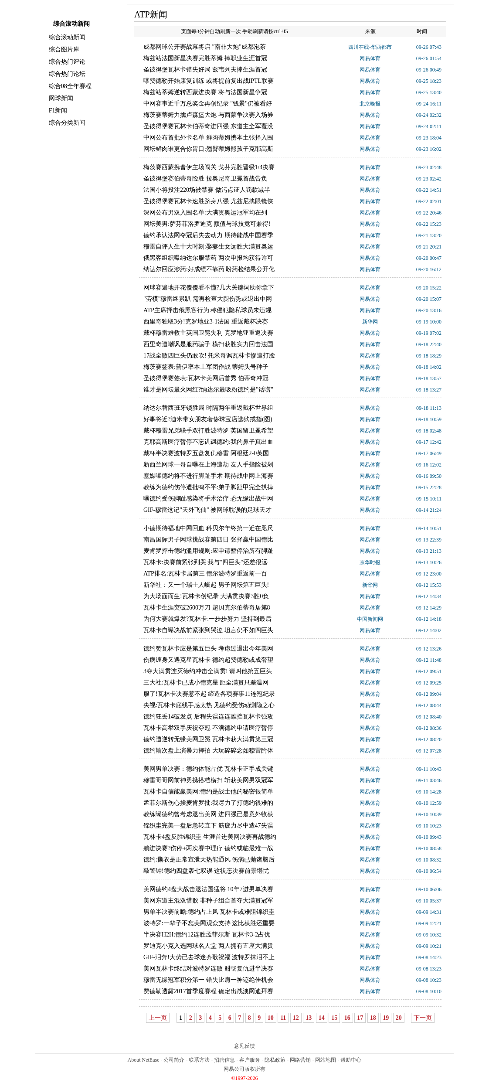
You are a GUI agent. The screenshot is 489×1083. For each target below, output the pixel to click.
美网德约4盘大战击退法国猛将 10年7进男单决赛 (208, 889)
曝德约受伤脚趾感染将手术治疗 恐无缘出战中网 (208, 498)
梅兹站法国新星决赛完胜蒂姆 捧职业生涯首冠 (205, 58)
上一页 (158, 1018)
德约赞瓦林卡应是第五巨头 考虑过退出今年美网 (208, 648)
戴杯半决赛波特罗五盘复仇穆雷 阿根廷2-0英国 (206, 453)
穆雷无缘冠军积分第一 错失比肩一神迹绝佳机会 (208, 980)
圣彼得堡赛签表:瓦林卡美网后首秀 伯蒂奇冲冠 (205, 378)
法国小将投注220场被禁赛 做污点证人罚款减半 (206, 190)
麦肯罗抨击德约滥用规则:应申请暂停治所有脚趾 (208, 551)
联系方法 (199, 1060)
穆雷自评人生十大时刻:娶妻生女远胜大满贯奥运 (208, 246)
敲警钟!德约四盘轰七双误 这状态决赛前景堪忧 (206, 871)
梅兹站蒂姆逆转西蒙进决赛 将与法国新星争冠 (205, 92)
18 (373, 1018)
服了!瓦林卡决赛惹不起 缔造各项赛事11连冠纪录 (209, 694)
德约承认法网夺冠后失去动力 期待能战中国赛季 (208, 235)
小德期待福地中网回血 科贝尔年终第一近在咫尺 (208, 528)
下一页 (423, 1018)
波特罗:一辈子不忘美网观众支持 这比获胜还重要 (209, 923)
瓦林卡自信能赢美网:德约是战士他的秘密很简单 (208, 791)
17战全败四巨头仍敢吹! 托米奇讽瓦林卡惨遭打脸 (209, 355)
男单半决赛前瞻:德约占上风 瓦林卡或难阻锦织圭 (209, 912)
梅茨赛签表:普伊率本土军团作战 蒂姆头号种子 (205, 367)
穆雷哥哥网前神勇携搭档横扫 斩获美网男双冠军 (208, 780)
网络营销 (300, 1060)
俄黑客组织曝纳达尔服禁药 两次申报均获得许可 (208, 258)
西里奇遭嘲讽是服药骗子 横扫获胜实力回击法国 (208, 344)
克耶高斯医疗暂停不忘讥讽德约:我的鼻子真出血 (208, 442)
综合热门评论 (67, 61)
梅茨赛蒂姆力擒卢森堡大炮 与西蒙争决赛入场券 (208, 115)
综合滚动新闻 (67, 37)
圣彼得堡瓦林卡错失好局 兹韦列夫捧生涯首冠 (205, 69)
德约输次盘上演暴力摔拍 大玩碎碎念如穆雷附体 (208, 750)
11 (283, 1018)
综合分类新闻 (67, 122)
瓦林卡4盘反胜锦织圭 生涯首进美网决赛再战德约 (209, 837)
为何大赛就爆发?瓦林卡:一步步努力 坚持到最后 (207, 619)
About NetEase (144, 1060)
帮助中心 (350, 1060)
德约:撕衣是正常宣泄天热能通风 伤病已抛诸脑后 (209, 859)
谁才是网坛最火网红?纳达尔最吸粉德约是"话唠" (208, 389)
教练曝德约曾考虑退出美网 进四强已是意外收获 (208, 814)
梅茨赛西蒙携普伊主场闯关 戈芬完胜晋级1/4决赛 (209, 167)
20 (399, 1018)
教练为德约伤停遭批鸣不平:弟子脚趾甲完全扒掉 (208, 487)
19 (386, 1018)
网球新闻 (61, 98)
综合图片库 (64, 49)
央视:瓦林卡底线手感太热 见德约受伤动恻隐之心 (209, 705)
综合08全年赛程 (70, 86)
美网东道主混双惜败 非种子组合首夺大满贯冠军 (208, 900)
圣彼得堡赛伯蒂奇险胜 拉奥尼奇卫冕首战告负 (205, 178)
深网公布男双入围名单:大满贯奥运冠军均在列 (205, 212)
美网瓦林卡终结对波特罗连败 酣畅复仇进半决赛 (208, 968)
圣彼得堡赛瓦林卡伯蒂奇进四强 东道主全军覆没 (208, 126)
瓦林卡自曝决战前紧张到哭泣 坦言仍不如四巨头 (208, 630)
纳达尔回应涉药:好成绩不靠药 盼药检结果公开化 (209, 269)
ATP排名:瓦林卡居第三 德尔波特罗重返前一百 (205, 573)
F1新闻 (58, 110)
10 (271, 1018)
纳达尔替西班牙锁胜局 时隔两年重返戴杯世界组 (208, 408)
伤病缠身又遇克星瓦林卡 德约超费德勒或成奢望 (208, 660)
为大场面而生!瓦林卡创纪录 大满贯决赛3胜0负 (206, 596)
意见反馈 (244, 1046)
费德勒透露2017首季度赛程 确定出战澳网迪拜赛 (208, 991)
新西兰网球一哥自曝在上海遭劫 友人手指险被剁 (208, 464)
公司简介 (173, 1060)
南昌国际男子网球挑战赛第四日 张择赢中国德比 (208, 539)
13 (309, 1018)
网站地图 (325, 1060)
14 (322, 1018)
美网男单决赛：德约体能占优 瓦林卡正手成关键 (208, 769)
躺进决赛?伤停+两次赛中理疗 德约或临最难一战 (208, 848)
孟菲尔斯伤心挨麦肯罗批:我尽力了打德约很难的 (208, 803)
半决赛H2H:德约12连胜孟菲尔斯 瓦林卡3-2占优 (206, 934)
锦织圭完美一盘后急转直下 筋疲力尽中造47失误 (208, 825)
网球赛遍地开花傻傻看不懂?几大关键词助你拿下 (208, 287)
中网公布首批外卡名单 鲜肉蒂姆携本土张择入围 (208, 137)
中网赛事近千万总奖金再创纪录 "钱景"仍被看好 (207, 103)
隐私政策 (275, 1060)
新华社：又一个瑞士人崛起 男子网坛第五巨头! (206, 585)
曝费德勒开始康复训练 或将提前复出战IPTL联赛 (208, 81)
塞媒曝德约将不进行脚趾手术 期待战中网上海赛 (208, 476)
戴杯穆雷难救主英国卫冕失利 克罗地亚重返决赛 (208, 333)
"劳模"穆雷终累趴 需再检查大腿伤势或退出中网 (207, 299)
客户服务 (249, 1060)
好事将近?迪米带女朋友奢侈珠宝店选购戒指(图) (207, 419)
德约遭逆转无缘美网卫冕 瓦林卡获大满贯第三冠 (208, 739)
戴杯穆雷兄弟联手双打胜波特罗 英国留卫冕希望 (208, 430)
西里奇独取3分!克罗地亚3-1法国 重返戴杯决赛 (205, 321)
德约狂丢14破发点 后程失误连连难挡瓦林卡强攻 (208, 716)
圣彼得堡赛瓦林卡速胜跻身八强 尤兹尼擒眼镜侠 (208, 201)
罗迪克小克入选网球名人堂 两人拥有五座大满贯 (208, 946)
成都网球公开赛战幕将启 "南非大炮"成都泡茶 (204, 47)
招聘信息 (224, 1060)
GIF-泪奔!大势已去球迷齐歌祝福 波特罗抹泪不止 (209, 957)
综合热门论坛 (67, 74)
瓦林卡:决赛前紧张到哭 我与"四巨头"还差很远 (205, 562)
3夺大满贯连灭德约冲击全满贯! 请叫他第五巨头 (207, 671)
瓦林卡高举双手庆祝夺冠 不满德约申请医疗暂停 (208, 728)
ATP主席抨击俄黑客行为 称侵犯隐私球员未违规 (207, 310)
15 (334, 1018)
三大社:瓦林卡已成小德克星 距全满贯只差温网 (205, 682)
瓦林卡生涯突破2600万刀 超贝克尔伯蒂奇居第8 (206, 607)
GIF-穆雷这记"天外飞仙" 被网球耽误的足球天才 (207, 510)
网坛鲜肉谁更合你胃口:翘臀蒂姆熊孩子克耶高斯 (208, 149)
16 (347, 1018)
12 (296, 1018)
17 (360, 1018)
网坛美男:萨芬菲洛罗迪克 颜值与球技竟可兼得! (207, 224)
